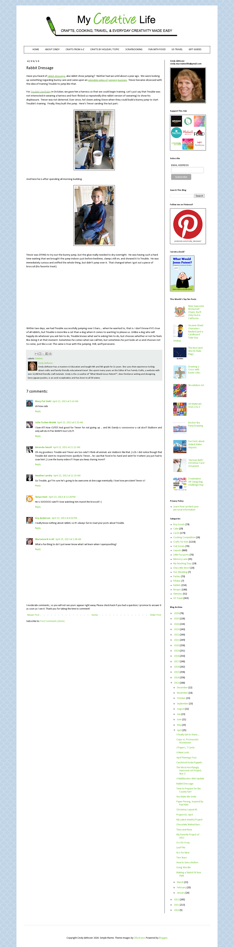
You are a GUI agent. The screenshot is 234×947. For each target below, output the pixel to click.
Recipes (177, 589)
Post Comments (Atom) (52, 621)
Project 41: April (184, 814)
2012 (177, 899)
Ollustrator (139, 938)
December (182, 687)
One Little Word (181, 568)
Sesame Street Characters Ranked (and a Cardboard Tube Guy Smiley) (188, 333)
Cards (176, 533)
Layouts (177, 550)
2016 (177, 667)
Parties (176, 576)
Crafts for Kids (180, 542)
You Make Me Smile (186, 796)
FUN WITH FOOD (157, 49)
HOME (36, 49)
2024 (177, 624)
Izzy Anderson (42, 518)
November (182, 693)
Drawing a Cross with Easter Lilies (194, 369)
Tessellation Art (196, 385)
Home (95, 615)
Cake (175, 528)
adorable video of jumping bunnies (107, 80)
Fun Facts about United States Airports (196, 444)
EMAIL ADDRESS (180, 165)
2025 (177, 618)
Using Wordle (183, 867)
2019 (177, 650)
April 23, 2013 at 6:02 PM (64, 518)
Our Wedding (180, 572)
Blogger (163, 938)
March (180, 882)
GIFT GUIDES (195, 49)
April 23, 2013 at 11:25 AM (66, 475)
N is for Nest (182, 852)
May (179, 725)
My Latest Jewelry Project (189, 819)
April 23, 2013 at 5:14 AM (65, 401)
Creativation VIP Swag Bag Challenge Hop (195, 481)
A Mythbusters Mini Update (190, 778)
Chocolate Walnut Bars (188, 824)
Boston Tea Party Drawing (195, 424)
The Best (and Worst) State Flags (195, 351)
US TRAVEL (177, 49)
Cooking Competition (184, 537)
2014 (177, 677)
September (183, 703)
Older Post (155, 615)
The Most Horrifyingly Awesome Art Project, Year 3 (189, 770)
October (181, 698)
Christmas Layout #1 (186, 809)
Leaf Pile (180, 847)
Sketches (177, 594)
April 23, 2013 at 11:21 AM (66, 447)
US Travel (178, 598)
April (179, 730)
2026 (177, 613)
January (181, 893)
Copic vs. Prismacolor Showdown (187, 741)
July (179, 714)
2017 (177, 661)
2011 (177, 905)
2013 (177, 683)
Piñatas (177, 581)
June (179, 719)
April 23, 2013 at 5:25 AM (70, 422)
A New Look (182, 752)
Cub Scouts (179, 546)
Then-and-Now (184, 829)
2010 (177, 910)
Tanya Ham (41, 497)
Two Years (181, 857)
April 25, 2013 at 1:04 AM (68, 539)
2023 (177, 629)
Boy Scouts (179, 524)
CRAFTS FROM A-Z (75, 49)
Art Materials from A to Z (195, 405)
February (182, 887)
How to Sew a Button (187, 862)
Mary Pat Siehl (43, 401)
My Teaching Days (182, 563)
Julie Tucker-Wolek (45, 422)
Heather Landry (43, 475)
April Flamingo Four (186, 757)
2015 (177, 672)
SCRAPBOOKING (133, 49)
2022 (177, 634)
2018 (177, 656)
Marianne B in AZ (44, 539)
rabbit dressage (56, 76)
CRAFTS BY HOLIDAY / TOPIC (104, 49)
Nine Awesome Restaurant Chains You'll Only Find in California (196, 312)
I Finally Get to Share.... (188, 734)
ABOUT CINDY (52, 49)
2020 (177, 645)
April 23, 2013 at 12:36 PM (62, 497)
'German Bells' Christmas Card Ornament (196, 463)
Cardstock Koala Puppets (189, 762)
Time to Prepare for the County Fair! (188, 790)
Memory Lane (180, 559)
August (181, 709)
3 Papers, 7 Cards (185, 747)
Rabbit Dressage (184, 783)
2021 (177, 640)
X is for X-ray (183, 842)
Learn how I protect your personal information (186, 508)
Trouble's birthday (41, 91)
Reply (38, 411)
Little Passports (181, 554)
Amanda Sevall (43, 447)
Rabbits (39, 359)
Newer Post (33, 615)
